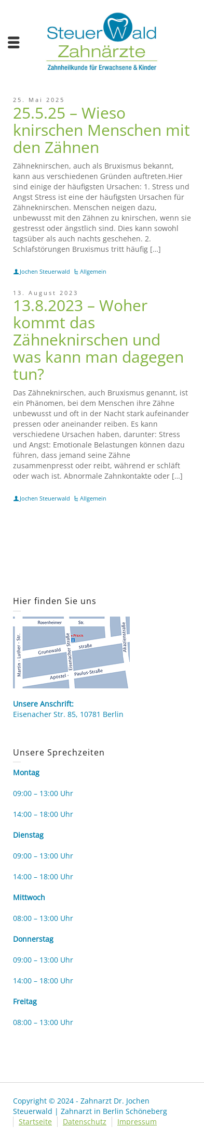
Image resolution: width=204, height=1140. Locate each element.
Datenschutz (84, 1121)
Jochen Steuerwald (45, 271)
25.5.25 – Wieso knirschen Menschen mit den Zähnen (101, 130)
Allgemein (93, 271)
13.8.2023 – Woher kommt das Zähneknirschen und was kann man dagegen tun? (98, 339)
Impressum (137, 1121)
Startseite (35, 1121)
